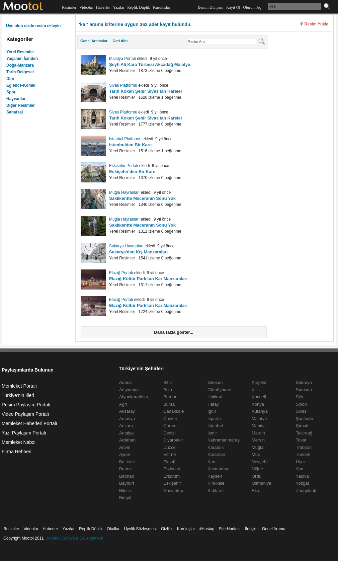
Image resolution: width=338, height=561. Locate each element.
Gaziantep (173, 490)
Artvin (124, 447)
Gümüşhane (219, 389)
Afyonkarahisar (133, 396)
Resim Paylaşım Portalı (26, 404)
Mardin (258, 432)
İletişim (251, 529)
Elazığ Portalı (121, 272)
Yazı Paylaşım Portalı (24, 432)
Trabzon (304, 447)
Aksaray (127, 411)
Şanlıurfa (304, 418)
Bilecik (125, 490)
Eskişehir (172, 483)
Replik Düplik (138, 7)
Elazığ (169, 461)
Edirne (169, 454)
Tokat (301, 440)
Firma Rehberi (16, 451)
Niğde (257, 468)
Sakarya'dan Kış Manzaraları (138, 251)
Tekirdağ (304, 432)
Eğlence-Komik (20, 85)
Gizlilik (167, 529)
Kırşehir (259, 382)
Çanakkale (173, 411)
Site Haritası (230, 529)
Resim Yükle (316, 24)
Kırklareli (216, 490)
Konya (258, 404)
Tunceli (303, 454)
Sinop (301, 404)
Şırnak (302, 425)
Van (299, 468)
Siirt (299, 396)
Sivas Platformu (123, 85)
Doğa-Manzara (20, 65)
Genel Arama (273, 529)
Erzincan (171, 468)
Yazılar (118, 7)
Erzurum (171, 476)
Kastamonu (218, 468)
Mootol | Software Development (75, 538)
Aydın (124, 454)
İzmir (212, 432)
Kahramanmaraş (223, 440)
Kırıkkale (216, 483)
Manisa (259, 425)
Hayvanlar (15, 98)
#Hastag (207, 529)
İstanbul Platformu (125, 139)
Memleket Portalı (19, 386)
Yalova (302, 476)
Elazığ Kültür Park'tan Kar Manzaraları (148, 278)
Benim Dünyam (210, 7)
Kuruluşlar (161, 7)
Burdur (169, 396)
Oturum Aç (252, 7)
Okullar (113, 529)
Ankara (126, 425)
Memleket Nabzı (18, 442)
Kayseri (214, 476)
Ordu (256, 476)
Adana (125, 382)
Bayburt (126, 483)
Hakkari (214, 396)
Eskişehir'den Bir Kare (132, 171)
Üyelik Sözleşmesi (140, 529)
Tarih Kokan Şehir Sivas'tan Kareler (145, 91)
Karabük (215, 447)
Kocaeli (259, 396)
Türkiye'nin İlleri (18, 395)
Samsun (304, 389)
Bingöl (125, 497)
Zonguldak (306, 490)
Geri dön (120, 41)
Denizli (169, 432)
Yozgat (302, 483)
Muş (256, 454)
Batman (126, 476)
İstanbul (215, 425)
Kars (212, 461)
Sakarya (304, 382)
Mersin (258, 440)
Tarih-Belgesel (20, 72)
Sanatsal (14, 112)
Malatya (259, 418)
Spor (10, 92)
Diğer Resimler (20, 105)
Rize (256, 490)
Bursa (169, 404)
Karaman (216, 454)
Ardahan (127, 440)
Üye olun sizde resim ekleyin (33, 25)
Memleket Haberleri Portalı (29, 423)
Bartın (125, 468)
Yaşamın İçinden (22, 58)
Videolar (86, 7)
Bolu (167, 389)
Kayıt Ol (233, 7)
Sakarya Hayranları (126, 246)
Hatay (213, 404)
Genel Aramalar (93, 41)
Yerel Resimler (20, 52)
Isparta (214, 418)
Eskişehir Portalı (123, 165)
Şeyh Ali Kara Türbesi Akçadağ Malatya (149, 64)
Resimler (69, 7)
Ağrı (123, 404)
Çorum (169, 425)
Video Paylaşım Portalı (25, 414)
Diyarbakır (173, 440)
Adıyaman (129, 389)
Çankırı (170, 418)
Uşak (301, 461)
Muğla (257, 447)
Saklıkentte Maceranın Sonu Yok (142, 198)
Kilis (256, 389)
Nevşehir (260, 461)
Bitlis (167, 382)
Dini (10, 78)
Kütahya (260, 411)
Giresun (215, 382)
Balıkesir (127, 461)
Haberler (103, 7)
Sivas (301, 411)
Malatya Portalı (122, 58)
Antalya (126, 432)
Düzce (169, 447)
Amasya (127, 418)
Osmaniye (261, 483)
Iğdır (211, 411)
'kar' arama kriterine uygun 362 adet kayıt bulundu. (135, 24)
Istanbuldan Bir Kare (130, 144)
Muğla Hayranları (124, 192)
